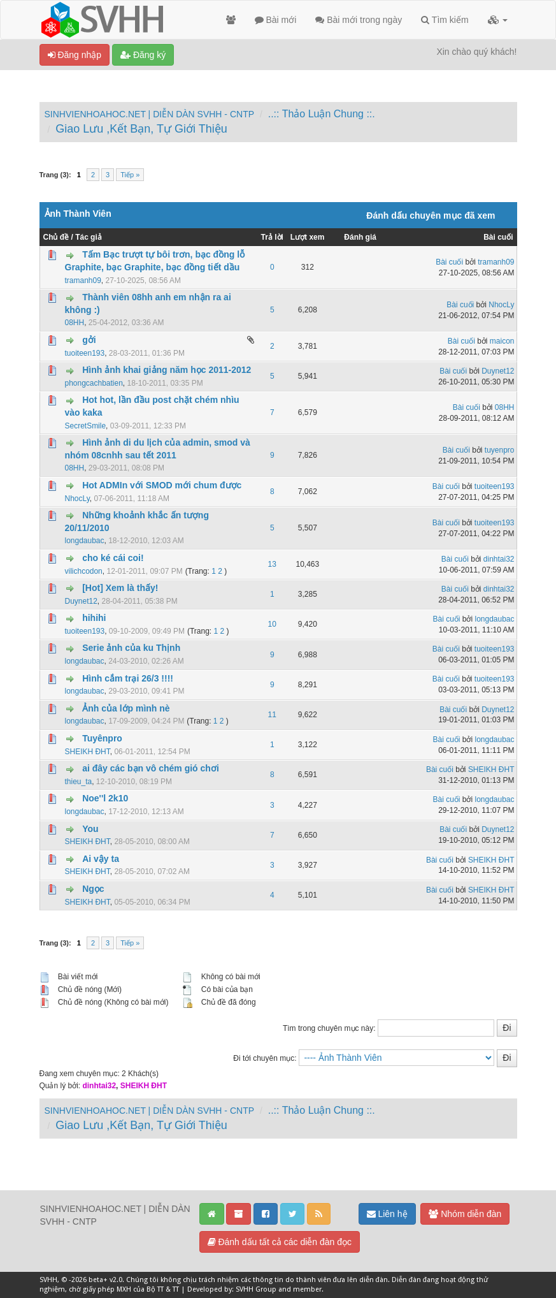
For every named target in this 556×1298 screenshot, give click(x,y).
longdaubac (84, 540)
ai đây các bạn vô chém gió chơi (150, 768)
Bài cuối (498, 237)
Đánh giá (360, 237)
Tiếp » (129, 175)
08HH (75, 322)
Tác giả (88, 237)
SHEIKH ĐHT (87, 751)
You (90, 829)
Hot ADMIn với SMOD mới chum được (161, 485)
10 (272, 624)
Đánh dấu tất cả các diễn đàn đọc (280, 1242)
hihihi (94, 618)
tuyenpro (500, 450)
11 (272, 714)
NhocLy (501, 304)
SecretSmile (85, 425)
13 (272, 564)
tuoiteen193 (85, 353)
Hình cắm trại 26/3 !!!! (127, 678)
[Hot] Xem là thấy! (120, 588)
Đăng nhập (75, 55)
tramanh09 (83, 280)
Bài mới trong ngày (358, 20)
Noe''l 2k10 (105, 798)
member (307, 1289)
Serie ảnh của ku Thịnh (131, 648)
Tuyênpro (102, 738)
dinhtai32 (499, 559)
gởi (89, 340)
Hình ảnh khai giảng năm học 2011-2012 (166, 370)
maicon (502, 341)
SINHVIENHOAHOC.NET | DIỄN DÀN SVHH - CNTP (150, 114)
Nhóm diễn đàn (465, 1214)
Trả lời (272, 237)
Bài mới (276, 20)
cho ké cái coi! (112, 558)
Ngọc (93, 889)
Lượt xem (307, 237)
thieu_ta (78, 781)
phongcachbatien (94, 383)
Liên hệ (387, 1214)
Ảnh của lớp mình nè (125, 708)
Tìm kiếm (444, 20)
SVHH (48, 1280)
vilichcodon (84, 571)
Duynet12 (497, 371)
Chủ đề (56, 237)
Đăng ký (143, 55)
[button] (497, 20)
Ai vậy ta (100, 859)
